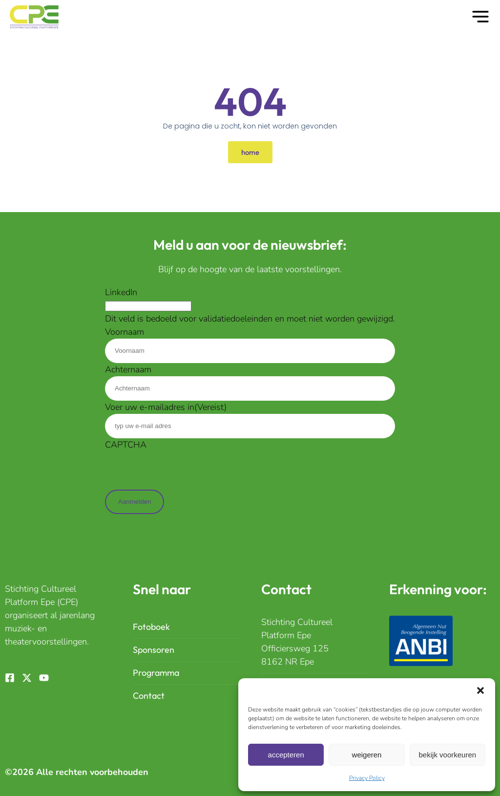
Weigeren (367, 755)
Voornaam (124, 332)
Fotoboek (151, 626)
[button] (480, 690)
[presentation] (179, 471)
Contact (149, 695)
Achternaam (128, 369)
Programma (156, 672)
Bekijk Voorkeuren (448, 755)
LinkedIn (121, 292)
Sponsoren (153, 649)
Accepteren (286, 755)
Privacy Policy (367, 778)
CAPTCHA (125, 445)
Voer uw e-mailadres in (166, 407)
